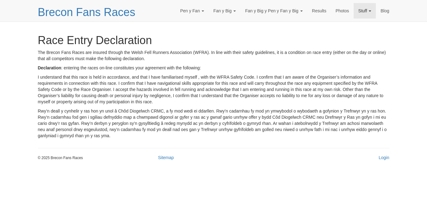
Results (319, 10)
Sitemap (166, 157)
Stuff (364, 10)
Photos (342, 10)
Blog (384, 10)
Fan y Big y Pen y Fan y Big (274, 10)
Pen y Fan (192, 10)
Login (384, 157)
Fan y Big (224, 10)
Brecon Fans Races (86, 12)
